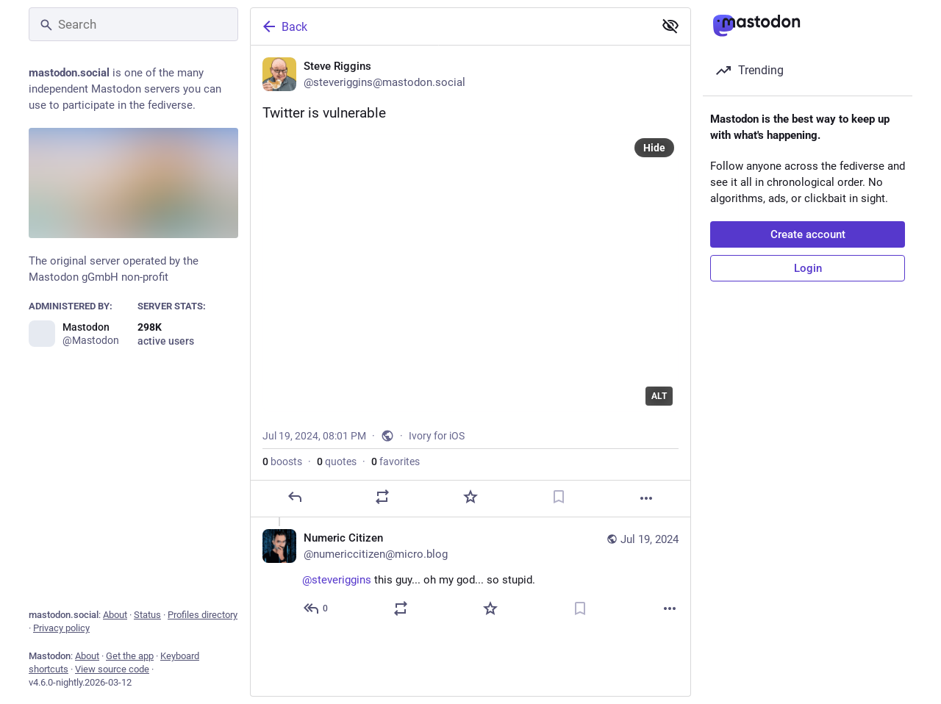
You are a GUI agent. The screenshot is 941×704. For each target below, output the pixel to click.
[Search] (133, 24)
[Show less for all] (670, 25)
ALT (659, 396)
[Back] (451, 26)
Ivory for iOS (437, 436)
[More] (646, 498)
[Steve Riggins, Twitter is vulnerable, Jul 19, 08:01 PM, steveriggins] (470, 281)
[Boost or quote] (382, 497)
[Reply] (295, 497)
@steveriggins (336, 579)
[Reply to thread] (316, 608)
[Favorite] (470, 497)
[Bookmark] (559, 497)
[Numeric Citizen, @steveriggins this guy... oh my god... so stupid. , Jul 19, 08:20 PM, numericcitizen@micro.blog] (470, 575)
